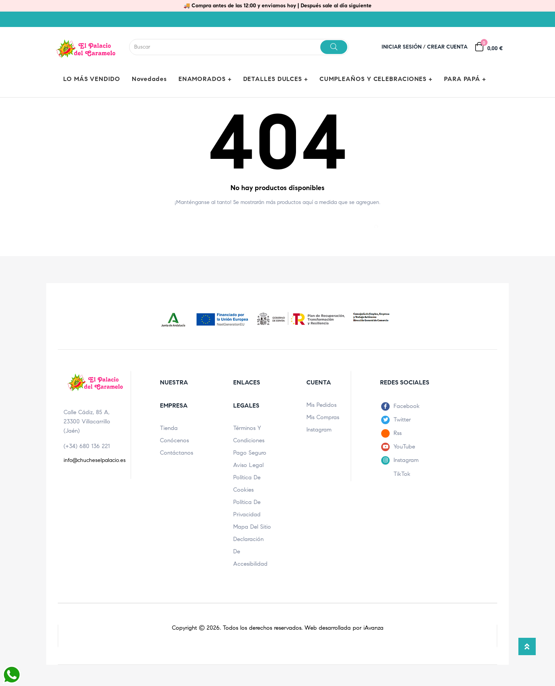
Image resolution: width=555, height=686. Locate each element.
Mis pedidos (321, 404)
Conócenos (174, 440)
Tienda (169, 428)
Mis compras (322, 417)
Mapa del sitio (252, 526)
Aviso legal (248, 465)
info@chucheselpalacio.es (95, 460)
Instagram (318, 429)
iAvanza (373, 627)
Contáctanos (176, 452)
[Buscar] (277, 220)
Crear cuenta (447, 47)
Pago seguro (249, 452)
